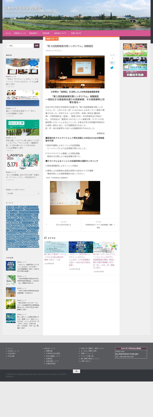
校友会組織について (53, 356)
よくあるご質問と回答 (88, 351)
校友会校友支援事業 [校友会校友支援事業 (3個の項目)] (30, 236)
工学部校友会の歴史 (53, 353)
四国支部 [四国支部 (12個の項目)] (14, 223)
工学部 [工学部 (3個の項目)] (27, 225)
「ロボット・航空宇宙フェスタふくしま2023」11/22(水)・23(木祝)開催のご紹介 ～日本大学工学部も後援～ (80, 259)
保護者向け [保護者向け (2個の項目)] (13, 217)
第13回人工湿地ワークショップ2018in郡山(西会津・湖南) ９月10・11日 (55, 257)
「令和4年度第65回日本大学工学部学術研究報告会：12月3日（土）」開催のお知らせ (28, 281)
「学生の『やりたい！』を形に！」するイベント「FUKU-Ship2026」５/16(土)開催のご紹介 (22, 81)
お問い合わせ (76, 33)
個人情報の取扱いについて (90, 359)
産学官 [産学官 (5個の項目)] (20, 241)
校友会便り (33, 33)
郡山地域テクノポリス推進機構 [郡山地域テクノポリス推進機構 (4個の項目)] (23, 246)
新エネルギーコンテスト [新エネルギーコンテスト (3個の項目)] (18, 230)
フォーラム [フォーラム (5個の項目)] (13, 212)
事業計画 (49, 351)
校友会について (60, 33)
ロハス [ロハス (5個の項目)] (12, 215)
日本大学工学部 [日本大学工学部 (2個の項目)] (12, 233)
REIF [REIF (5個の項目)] (22, 207)
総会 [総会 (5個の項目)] (26, 244)
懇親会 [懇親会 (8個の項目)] (34, 225)
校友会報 (46, 33)
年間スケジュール (87, 353)
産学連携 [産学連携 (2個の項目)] (27, 241)
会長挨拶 (49, 359)
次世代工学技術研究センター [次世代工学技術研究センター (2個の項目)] (26, 239)
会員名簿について (52, 361)
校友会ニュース (20, 33)
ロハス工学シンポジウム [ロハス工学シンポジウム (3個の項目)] (24, 215)
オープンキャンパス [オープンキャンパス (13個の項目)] (32, 207)
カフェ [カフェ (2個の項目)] (10, 209)
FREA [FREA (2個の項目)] (9, 207)
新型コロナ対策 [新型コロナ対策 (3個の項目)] (33, 230)
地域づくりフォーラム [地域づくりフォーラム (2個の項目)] (26, 223)
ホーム (8, 33)
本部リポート (52, 39)
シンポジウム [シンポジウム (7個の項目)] (19, 209)
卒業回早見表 (50, 364)
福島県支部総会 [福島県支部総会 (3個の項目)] (17, 244)
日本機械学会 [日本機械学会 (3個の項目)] (24, 233)
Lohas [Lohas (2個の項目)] (16, 207)
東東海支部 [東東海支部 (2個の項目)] (34, 233)
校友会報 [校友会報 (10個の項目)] (19, 236)
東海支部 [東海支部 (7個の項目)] (10, 236)
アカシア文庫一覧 (87, 356)
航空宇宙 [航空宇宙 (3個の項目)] (33, 244)
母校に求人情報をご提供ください (92, 348)
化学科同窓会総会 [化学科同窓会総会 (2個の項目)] (28, 220)
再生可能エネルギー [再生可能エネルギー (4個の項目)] (25, 217)
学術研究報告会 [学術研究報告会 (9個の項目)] (17, 225)
